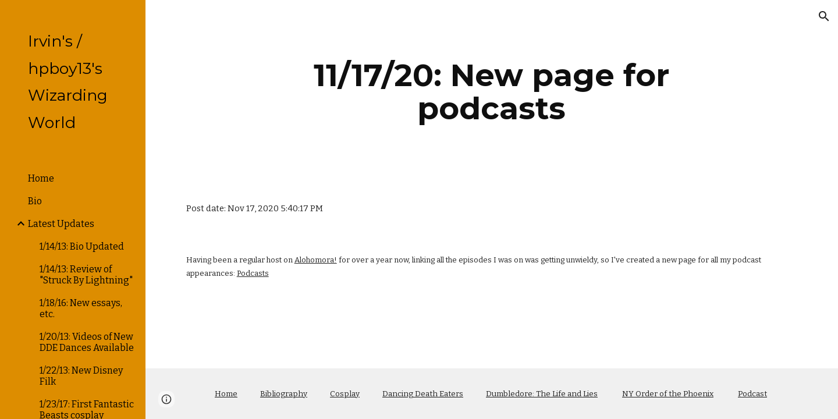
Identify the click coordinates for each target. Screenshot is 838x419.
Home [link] (41, 178)
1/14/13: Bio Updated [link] (82, 246)
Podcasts (253, 273)
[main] (491, 92)
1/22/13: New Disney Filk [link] (81, 376)
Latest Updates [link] (61, 223)
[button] (824, 16)
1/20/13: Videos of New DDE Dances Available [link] (87, 342)
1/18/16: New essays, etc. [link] (81, 308)
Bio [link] (35, 201)
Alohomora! (315, 259)
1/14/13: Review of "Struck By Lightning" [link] (86, 275)
